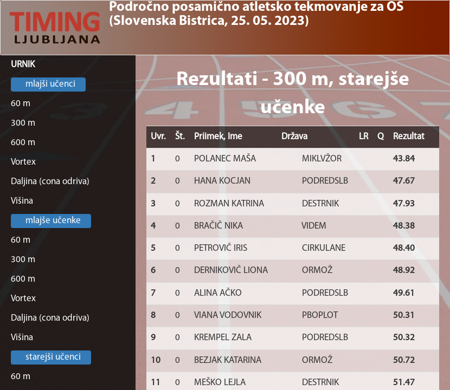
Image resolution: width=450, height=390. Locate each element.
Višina (22, 201)
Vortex (23, 162)
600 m (23, 142)
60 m (20, 103)
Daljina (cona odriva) (50, 181)
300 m (23, 123)
